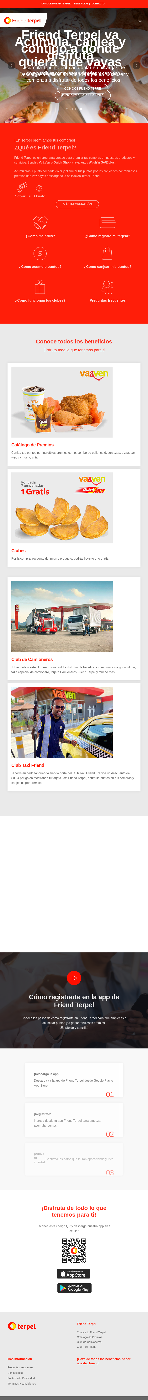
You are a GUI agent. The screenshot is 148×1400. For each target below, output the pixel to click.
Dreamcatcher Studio (114, 1394)
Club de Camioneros (32, 651)
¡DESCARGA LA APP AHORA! (82, 95)
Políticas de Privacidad (21, 1371)
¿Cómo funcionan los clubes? (40, 293)
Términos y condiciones (22, 1377)
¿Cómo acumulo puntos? (40, 262)
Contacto (98, 3)
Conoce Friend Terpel (56, 3)
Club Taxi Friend (27, 757)
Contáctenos (15, 1366)
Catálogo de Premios (32, 436)
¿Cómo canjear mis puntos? (107, 262)
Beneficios (81, 3)
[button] (67, 109)
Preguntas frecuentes (107, 293)
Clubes (18, 542)
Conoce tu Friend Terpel (91, 1325)
